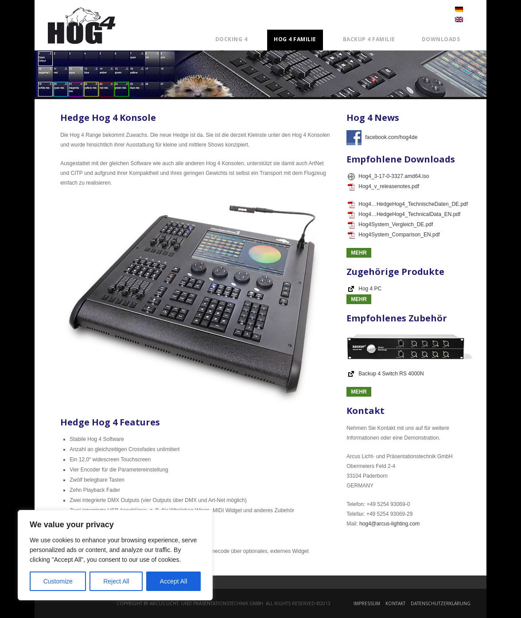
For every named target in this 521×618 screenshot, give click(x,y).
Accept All (173, 581)
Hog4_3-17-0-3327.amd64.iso (388, 176)
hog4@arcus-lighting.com (389, 524)
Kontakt (395, 603)
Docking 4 (231, 39)
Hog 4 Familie (295, 39)
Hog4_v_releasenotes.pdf (383, 186)
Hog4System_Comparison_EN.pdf (393, 235)
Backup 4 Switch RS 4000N (391, 374)
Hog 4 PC (369, 289)
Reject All (116, 581)
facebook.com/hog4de (381, 137)
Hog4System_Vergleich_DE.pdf (390, 224)
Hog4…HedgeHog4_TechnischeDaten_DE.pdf (408, 204)
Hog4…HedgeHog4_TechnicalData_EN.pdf (404, 214)
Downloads (441, 39)
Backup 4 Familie (369, 39)
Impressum (367, 603)
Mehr (358, 253)
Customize (58, 581)
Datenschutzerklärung (440, 603)
